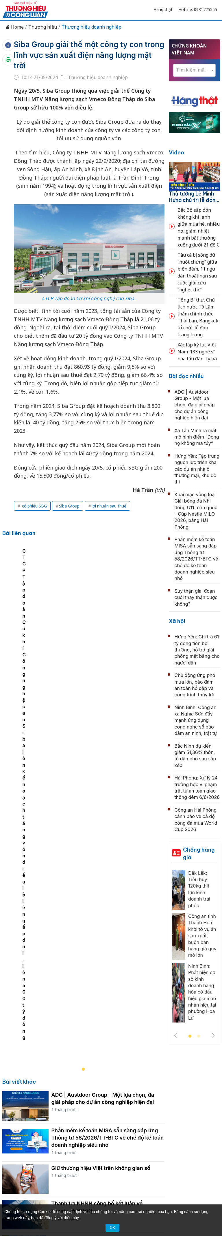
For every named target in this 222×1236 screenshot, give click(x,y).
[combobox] (194, 70)
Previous (175, 1035)
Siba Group (69, 506)
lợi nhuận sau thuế (109, 506)
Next (213, 1035)
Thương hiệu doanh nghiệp (91, 27)
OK (112, 1227)
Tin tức (24, 1091)
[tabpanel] (86, 616)
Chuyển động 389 (112, 1091)
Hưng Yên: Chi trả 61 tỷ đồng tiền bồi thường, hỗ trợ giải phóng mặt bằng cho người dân (197, 650)
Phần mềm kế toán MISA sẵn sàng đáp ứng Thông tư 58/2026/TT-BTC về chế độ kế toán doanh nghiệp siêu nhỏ (107, 757)
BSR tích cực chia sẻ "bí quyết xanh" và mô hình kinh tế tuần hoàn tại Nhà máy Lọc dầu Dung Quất (105, 974)
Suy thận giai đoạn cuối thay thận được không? (196, 597)
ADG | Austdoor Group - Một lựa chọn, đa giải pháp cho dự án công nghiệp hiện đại (195, 405)
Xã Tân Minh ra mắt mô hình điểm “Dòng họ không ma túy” (197, 437)
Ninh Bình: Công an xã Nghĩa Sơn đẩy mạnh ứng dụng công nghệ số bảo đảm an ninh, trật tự (196, 720)
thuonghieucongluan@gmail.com (104, 1151)
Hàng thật (163, 9)
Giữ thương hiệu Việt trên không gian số (101, 787)
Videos (131, 1101)
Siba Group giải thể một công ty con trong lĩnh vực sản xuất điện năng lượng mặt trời (89, 55)
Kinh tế (45, 1091)
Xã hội (177, 621)
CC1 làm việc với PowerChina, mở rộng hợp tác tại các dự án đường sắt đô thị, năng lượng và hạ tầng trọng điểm (104, 1012)
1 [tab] (190, 1036)
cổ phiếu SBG (34, 506)
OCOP (199, 1091)
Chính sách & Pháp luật (162, 1091)
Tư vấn (91, 1101)
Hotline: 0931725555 (197, 9)
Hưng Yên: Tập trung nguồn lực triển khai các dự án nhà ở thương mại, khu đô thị (197, 469)
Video (176, 152)
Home (14, 27)
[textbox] (194, 70)
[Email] (35, 1141)
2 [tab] (198, 1036)
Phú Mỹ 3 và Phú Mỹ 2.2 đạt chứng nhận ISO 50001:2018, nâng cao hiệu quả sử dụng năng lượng (107, 901)
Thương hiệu (42, 27)
